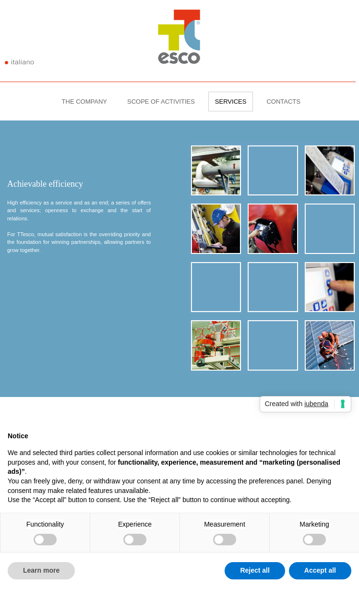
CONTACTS (283, 101)
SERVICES (231, 101)
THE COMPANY (84, 101)
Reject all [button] (254, 570)
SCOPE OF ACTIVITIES (161, 101)
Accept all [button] (320, 570)
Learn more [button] (41, 570)
